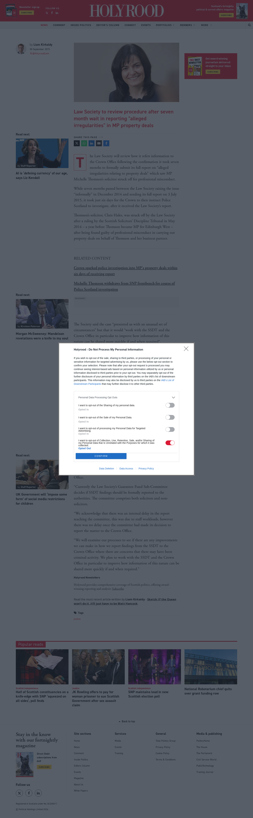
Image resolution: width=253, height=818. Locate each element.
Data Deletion (106, 468)
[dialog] (126, 409)
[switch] (170, 405)
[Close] (187, 349)
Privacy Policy (146, 468)
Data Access (126, 468)
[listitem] (126, 397)
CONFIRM (101, 456)
